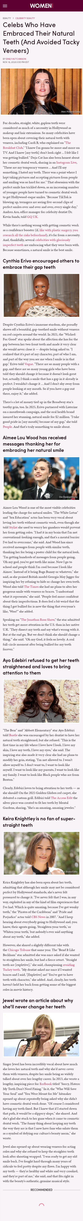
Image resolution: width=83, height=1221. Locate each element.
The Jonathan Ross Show (37, 619)
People (7, 426)
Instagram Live (66, 162)
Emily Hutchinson (16, 59)
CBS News (38, 916)
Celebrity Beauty (25, 18)
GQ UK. (32, 216)
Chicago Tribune (19, 949)
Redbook (46, 1083)
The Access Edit (61, 797)
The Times (31, 586)
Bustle (13, 735)
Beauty (7, 18)
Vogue (28, 363)
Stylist (13, 527)
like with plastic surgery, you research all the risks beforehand (40, 232)
